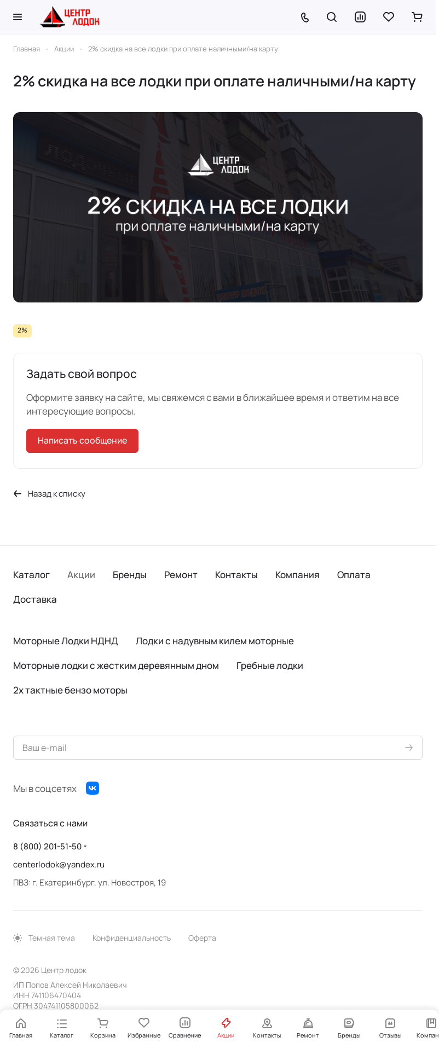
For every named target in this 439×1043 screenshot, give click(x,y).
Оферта (202, 938)
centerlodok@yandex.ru (59, 864)
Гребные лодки (269, 665)
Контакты (236, 574)
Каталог (31, 574)
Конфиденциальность (132, 938)
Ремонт (181, 574)
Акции (81, 574)
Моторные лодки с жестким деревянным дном (116, 665)
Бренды (130, 574)
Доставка (35, 599)
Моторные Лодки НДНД (65, 640)
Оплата (354, 574)
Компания (297, 574)
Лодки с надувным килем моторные (215, 640)
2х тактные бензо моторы (70, 690)
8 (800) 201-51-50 (47, 846)
